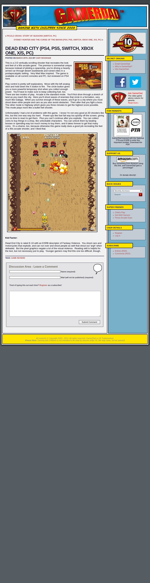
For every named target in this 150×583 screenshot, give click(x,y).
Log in (117, 236)
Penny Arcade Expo (123, 218)
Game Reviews (18, 258)
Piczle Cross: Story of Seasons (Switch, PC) (31, 36)
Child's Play (120, 212)
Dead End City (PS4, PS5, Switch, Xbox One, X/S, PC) (49, 51)
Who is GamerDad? (123, 66)
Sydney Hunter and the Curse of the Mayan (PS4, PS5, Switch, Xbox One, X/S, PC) (57, 40)
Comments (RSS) (122, 253)
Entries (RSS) (121, 251)
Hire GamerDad (122, 69)
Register (43, 285)
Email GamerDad (122, 64)
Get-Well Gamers (122, 215)
